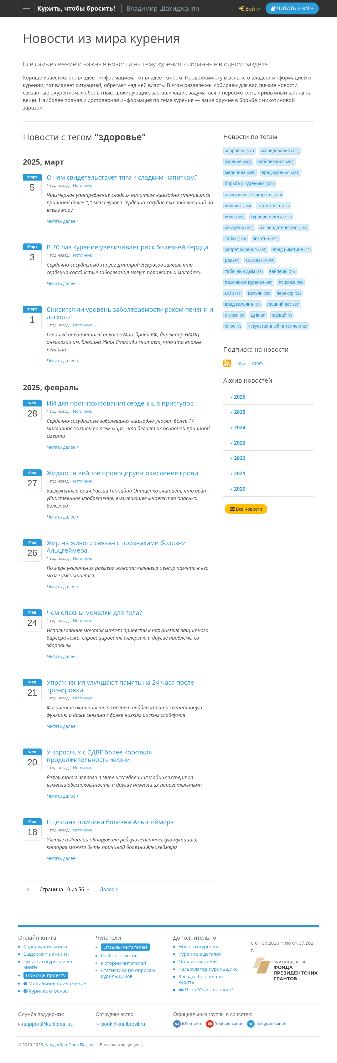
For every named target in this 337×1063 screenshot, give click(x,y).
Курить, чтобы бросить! (76, 8)
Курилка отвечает (46, 991)
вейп (234, 216)
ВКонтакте (187, 1023)
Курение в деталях (200, 954)
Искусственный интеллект (277, 326)
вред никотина (292, 249)
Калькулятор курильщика (208, 969)
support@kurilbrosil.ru (49, 1024)
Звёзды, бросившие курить (202, 979)
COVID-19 (260, 260)
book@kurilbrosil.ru (123, 1024)
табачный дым (244, 271)
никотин (265, 238)
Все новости (246, 509)
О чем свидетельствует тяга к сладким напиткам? (122, 177)
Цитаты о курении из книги (47, 964)
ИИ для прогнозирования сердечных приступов (120, 403)
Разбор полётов (119, 955)
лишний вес (283, 304)
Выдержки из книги (46, 954)
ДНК (258, 315)
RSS (241, 363)
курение (238, 161)
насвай (282, 315)
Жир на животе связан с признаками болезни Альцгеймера (116, 546)
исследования (279, 150)
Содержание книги (45, 946)
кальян (259, 293)
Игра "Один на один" (206, 989)
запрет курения (246, 249)
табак (235, 238)
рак (232, 260)
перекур (289, 293)
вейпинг (238, 205)
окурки (234, 315)
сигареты (239, 227)
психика (291, 282)
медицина (240, 172)
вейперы (282, 271)
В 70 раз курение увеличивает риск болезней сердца (128, 247)
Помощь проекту (45, 975)
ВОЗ (233, 293)
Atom (257, 363)
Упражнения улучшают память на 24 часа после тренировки (120, 686)
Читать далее (62, 221)
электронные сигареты (253, 194)
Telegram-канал (266, 1023)
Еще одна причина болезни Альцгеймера (110, 822)
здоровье (239, 150)
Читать (292, 8)
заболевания (276, 161)
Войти (250, 8)
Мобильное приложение (54, 983)
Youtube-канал (224, 1023)
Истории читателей (123, 963)
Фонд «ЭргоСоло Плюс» (69, 1044)
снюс (233, 326)
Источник (82, 185)
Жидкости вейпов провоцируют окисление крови (122, 473)
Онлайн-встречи (198, 961)
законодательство (283, 227)
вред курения (280, 172)
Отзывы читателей (125, 947)
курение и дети (271, 216)
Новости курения (198, 946)
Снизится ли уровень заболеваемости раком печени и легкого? (130, 313)
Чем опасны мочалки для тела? (94, 612)
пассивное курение (248, 282)
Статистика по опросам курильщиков (128, 973)
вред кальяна (243, 304)
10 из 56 (62, 889)
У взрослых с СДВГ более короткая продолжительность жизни (99, 756)
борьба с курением (249, 183)
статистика (273, 205)
